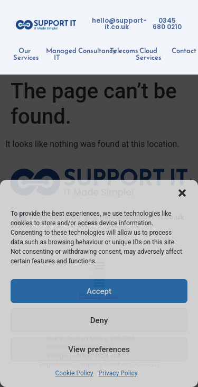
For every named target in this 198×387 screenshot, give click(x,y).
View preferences (98, 349)
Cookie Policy (74, 373)
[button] (182, 193)
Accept (99, 291)
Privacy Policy (118, 373)
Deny (99, 320)
